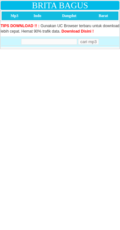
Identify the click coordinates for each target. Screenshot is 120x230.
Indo (37, 15)
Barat (103, 15)
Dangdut (69, 15)
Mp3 (14, 15)
